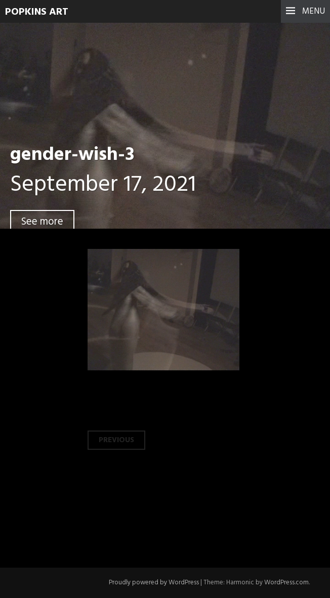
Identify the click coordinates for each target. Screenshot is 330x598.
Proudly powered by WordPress (154, 582)
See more (42, 221)
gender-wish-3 (72, 155)
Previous (116, 440)
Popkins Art (36, 12)
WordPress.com (286, 582)
